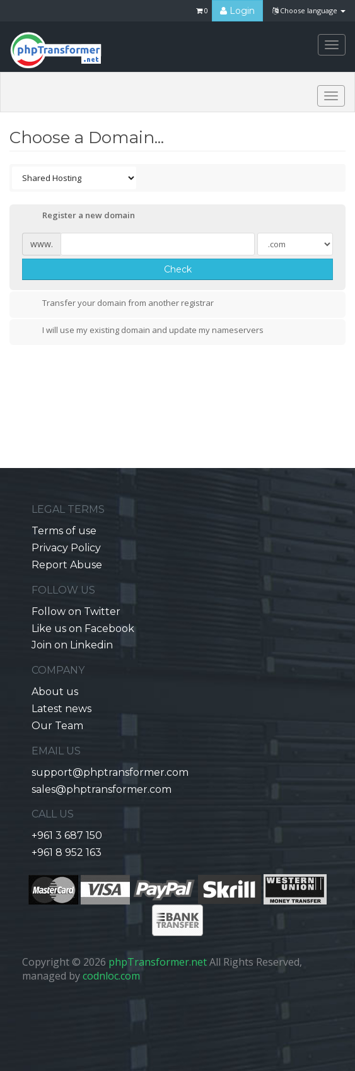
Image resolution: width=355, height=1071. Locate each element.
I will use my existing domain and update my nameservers (143, 331)
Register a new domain (78, 216)
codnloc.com (111, 976)
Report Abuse (67, 565)
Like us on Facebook (83, 629)
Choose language (309, 10)
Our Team (57, 726)
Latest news (61, 709)
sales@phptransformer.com (102, 789)
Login (237, 10)
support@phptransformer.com (110, 772)
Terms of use (64, 531)
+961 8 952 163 (67, 852)
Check (178, 269)
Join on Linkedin (72, 645)
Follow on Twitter (76, 611)
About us (55, 692)
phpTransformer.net (157, 962)
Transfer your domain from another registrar (118, 304)
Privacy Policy (66, 548)
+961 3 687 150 (67, 835)
